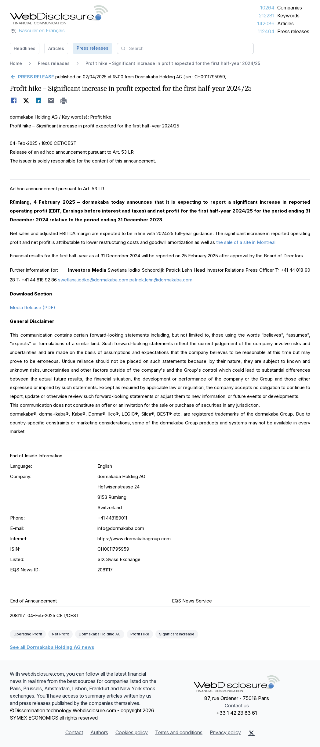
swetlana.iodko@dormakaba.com (93, 280)
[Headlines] (59, 14)
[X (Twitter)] (251, 733)
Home (16, 63)
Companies (289, 8)
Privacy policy (225, 732)
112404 (266, 31)
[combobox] (185, 48)
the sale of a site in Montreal (245, 242)
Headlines (24, 48)
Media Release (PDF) (32, 307)
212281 (267, 16)
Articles (285, 23)
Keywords (288, 16)
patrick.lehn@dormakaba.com (160, 280)
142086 (266, 23)
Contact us (237, 705)
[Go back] (32, 77)
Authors (99, 732)
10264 (267, 8)
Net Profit (60, 634)
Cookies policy (131, 732)
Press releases (293, 31)
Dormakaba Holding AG (100, 634)
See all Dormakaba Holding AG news (52, 647)
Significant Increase (177, 634)
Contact (74, 732)
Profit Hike (139, 634)
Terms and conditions (178, 732)
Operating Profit (27, 634)
